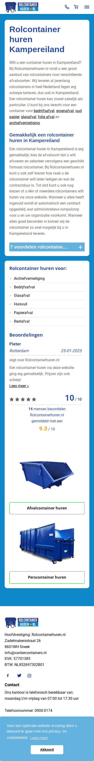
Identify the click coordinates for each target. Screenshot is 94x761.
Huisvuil (20, 304)
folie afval (46, 117)
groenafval (65, 111)
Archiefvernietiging (29, 278)
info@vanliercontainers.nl (26, 653)
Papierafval (23, 313)
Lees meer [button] (39, 738)
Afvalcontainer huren (47, 508)
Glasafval (22, 295)
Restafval (22, 321)
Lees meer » (19, 386)
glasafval (28, 117)
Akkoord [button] (47, 749)
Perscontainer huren (47, 577)
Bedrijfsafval (24, 287)
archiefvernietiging (24, 123)
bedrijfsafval (44, 111)
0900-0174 (43, 710)
